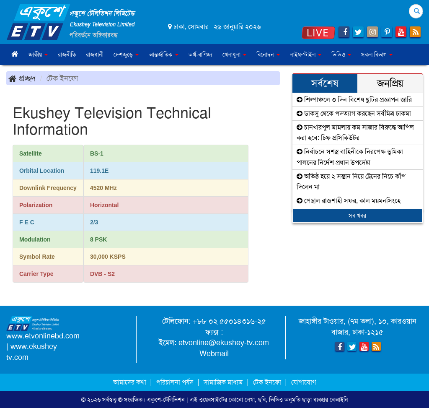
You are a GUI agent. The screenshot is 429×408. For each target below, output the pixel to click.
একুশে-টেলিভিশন (166, 399)
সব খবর (357, 215)
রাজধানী (94, 54)
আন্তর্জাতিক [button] (163, 54)
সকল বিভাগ (377, 54)
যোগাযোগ (303, 382)
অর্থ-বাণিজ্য (200, 54)
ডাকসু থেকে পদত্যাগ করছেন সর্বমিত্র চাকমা (354, 113)
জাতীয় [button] (38, 54)
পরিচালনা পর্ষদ (174, 382)
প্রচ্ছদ (22, 78)
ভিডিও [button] (341, 54)
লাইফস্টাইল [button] (305, 54)
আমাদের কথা (130, 382)
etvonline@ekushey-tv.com (223, 343)
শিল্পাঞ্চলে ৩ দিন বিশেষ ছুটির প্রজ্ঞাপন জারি (354, 99)
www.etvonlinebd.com (43, 336)
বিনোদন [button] (268, 54)
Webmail (214, 353)
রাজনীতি (67, 54)
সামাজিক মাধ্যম (223, 382)
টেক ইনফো (268, 382)
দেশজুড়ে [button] (126, 54)
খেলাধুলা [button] (234, 54)
